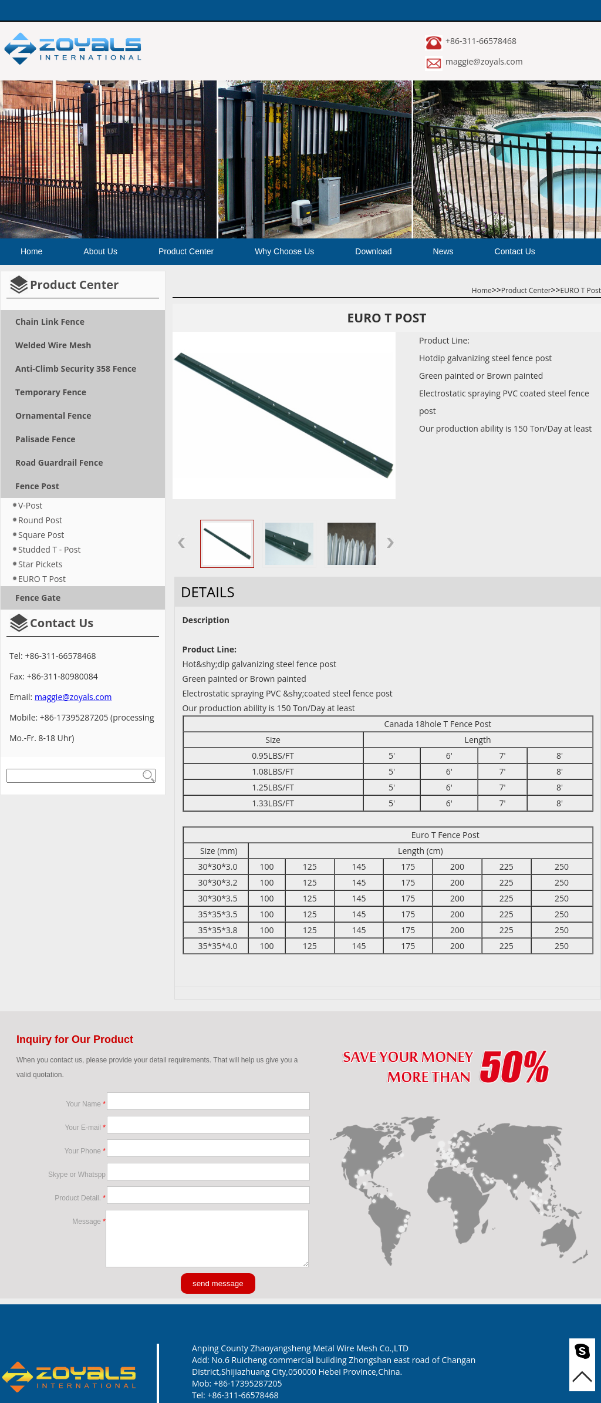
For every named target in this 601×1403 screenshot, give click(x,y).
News (443, 251)
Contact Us (515, 251)
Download (373, 251)
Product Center (186, 251)
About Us (100, 251)
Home (31, 251)
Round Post (40, 520)
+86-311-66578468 (480, 40)
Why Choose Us (284, 251)
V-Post (30, 505)
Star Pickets (40, 564)
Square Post (41, 534)
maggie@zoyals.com (484, 61)
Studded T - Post (49, 549)
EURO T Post (42, 578)
